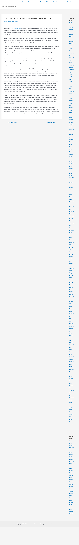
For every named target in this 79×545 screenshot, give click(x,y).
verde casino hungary (71, 420)
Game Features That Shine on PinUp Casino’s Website (71, 490)
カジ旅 (71, 440)
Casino (71, 161)
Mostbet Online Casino (71, 287)
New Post (71, 317)
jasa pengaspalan (71, 218)
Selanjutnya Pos (51, 122)
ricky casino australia (71, 390)
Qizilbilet (71, 380)
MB (70, 251)
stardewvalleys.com (57, 542)
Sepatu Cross (17, 28)
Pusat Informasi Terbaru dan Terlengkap (8, 6)
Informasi (71, 213)
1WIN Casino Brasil (71, 34)
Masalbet (71, 249)
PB (70, 327)
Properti (71, 377)
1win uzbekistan (71, 53)
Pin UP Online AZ (71, 356)
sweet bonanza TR (71, 399)
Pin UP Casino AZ (71, 349)
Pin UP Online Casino (71, 363)
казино (71, 435)
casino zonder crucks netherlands (71, 182)
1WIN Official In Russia (71, 41)
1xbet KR (71, 93)
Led (70, 241)
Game (70, 206)
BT (70, 158)
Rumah (71, 394)
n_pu (70, 315)
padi (70, 325)
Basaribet (71, 139)
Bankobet (71, 136)
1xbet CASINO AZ (71, 79)
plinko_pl (71, 375)
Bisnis (70, 151)
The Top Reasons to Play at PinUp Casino (71, 477)
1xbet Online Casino (71, 108)
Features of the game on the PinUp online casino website (71, 463)
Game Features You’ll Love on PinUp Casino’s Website (71, 525)
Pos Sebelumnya (12, 122)
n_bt (70, 312)
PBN (70, 330)
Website (71, 430)
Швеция (71, 437)
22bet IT (71, 122)
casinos (71, 189)
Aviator (71, 124)
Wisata (71, 432)
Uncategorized (7, 21)
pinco (70, 368)
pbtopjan (71, 332)
